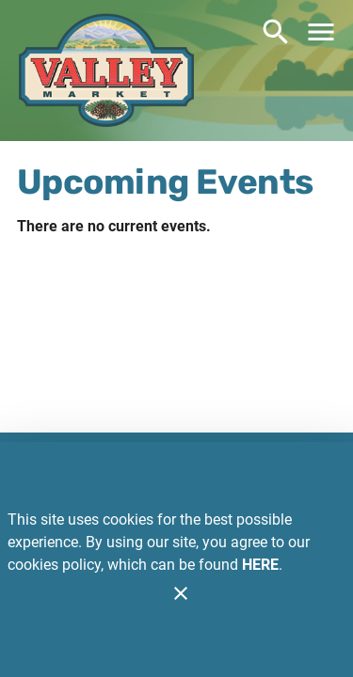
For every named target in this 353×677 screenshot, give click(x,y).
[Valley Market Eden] (106, 73)
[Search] (276, 32)
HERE (260, 565)
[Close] (181, 593)
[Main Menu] (321, 32)
